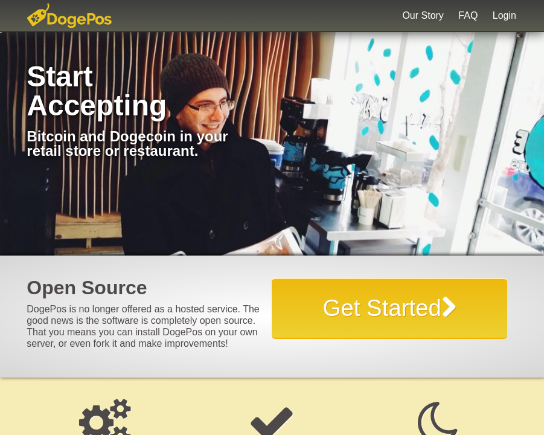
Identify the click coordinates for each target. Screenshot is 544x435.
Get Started (389, 308)
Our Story (422, 15)
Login (504, 15)
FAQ (468, 15)
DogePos (82, 16)
